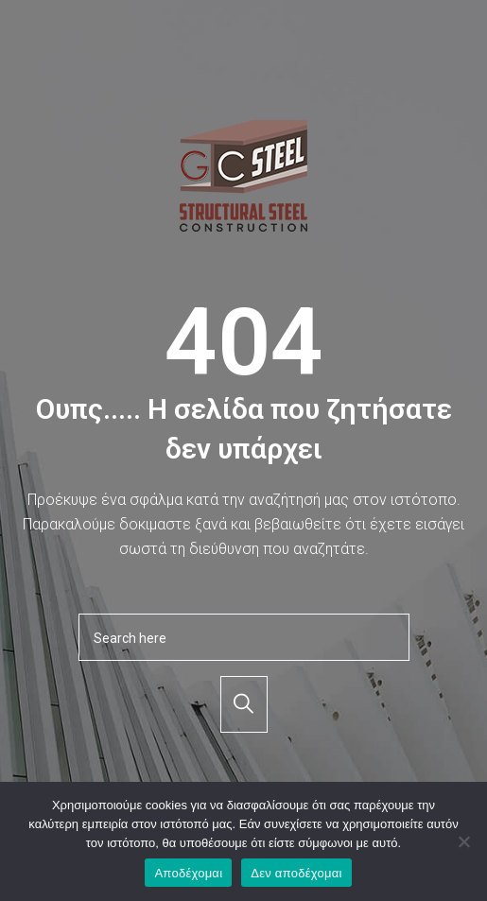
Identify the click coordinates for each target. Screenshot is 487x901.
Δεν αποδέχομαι (296, 873)
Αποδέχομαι (188, 873)
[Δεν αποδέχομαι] (463, 841)
